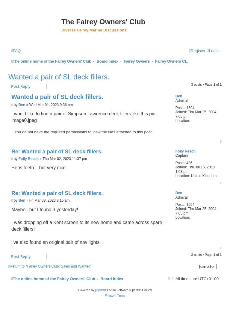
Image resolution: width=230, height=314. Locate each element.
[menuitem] (16, 50)
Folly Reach (185, 151)
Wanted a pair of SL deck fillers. (58, 77)
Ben (178, 96)
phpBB (99, 290)
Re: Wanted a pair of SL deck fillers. (57, 152)
